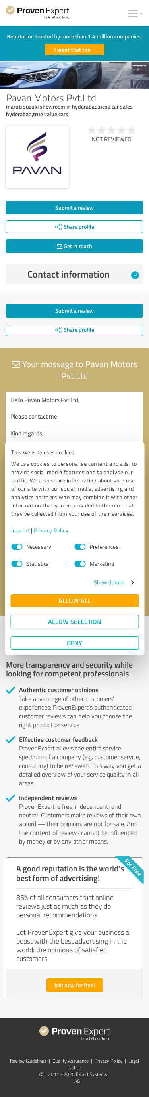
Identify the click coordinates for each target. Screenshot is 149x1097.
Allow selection (74, 621)
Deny (74, 642)
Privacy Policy (51, 530)
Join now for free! (74, 985)
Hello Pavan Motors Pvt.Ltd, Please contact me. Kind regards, (74, 436)
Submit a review (74, 207)
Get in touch (74, 246)
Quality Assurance (70, 1060)
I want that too (72, 49)
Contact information (83, 274)
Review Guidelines (28, 1060)
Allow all (74, 600)
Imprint (20, 530)
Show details (109, 582)
